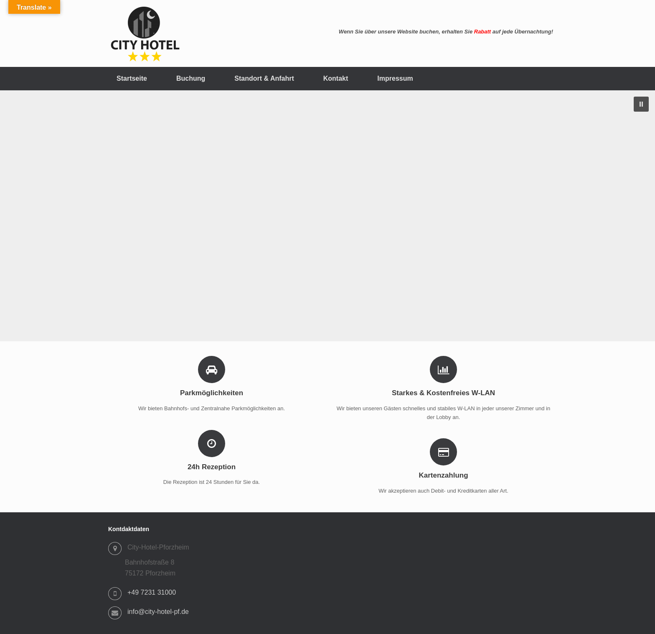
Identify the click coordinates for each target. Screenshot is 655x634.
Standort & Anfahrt (264, 78)
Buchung (190, 78)
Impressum (395, 78)
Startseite (132, 78)
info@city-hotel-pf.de (158, 611)
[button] (641, 104)
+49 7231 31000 (151, 592)
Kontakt (335, 78)
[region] (327, 215)
